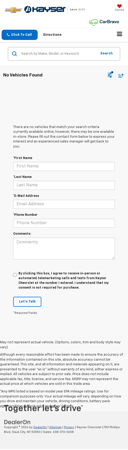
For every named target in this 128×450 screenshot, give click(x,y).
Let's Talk (27, 301)
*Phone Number (25, 215)
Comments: (22, 234)
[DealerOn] (17, 422)
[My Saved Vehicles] (119, 8)
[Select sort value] (119, 75)
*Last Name (22, 177)
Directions (52, 35)
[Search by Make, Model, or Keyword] (58, 54)
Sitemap (55, 427)
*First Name (22, 158)
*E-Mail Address (26, 196)
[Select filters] (110, 75)
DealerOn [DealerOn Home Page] (40, 427)
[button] (20, 35)
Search (106, 53)
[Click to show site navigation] (119, 35)
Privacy (69, 427)
